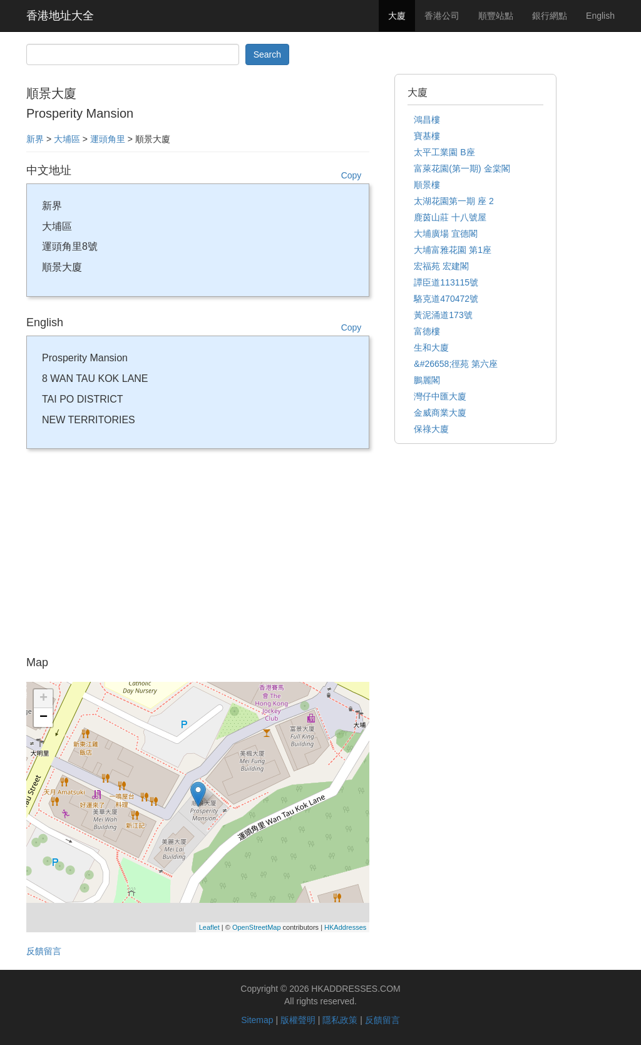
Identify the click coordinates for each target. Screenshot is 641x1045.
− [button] (43, 717)
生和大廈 (431, 347)
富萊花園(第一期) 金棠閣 (462, 168)
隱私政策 (339, 1020)
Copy (351, 175)
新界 (35, 139)
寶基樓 (427, 136)
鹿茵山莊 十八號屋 (450, 217)
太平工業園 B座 (444, 152)
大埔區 (67, 139)
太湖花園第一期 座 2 (454, 201)
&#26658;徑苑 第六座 (456, 364)
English (600, 16)
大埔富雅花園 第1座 (452, 250)
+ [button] (43, 698)
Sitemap (257, 1020)
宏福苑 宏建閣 (441, 266)
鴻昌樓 (427, 120)
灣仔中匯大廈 (440, 396)
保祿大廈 (431, 429)
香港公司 (441, 16)
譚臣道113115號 (446, 282)
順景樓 (427, 185)
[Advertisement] (197, 556)
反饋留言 (43, 951)
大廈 (397, 16)
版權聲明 (297, 1020)
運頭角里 (107, 139)
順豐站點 (495, 16)
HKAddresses (345, 927)
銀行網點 (549, 16)
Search (267, 54)
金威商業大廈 (440, 413)
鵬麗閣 (427, 380)
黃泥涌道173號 (443, 315)
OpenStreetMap (256, 927)
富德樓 (427, 331)
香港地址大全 (60, 15)
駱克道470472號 (446, 299)
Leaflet (209, 927)
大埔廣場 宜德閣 (446, 234)
